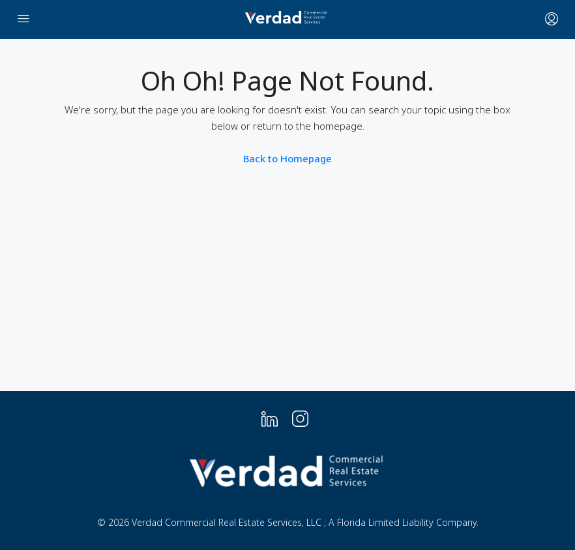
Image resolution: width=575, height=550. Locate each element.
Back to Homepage (287, 158)
